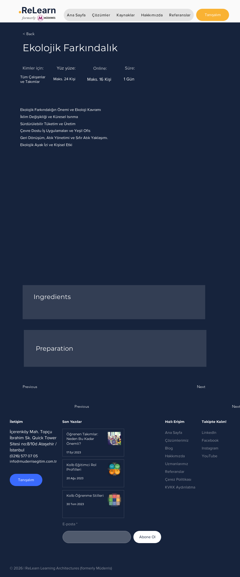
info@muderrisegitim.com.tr (33, 461)
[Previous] (38, 387)
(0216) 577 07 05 (24, 456)
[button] (101, 15)
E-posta (69, 524)
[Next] (193, 387)
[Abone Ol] (147, 537)
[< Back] (38, 34)
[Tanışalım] (212, 15)
